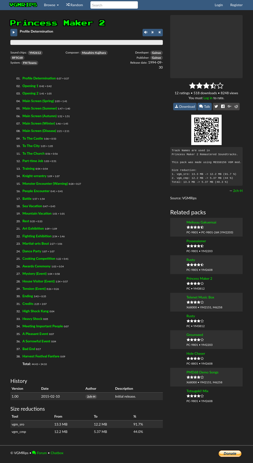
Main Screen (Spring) (38, 101)
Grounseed (195, 335)
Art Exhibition (33, 228)
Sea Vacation (32, 206)
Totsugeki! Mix (198, 391)
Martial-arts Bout (35, 243)
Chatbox (57, 453)
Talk (204, 106)
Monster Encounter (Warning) (45, 183)
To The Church (33, 153)
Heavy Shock (32, 318)
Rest (25, 221)
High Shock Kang (35, 311)
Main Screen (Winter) (38, 123)
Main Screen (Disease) (39, 131)
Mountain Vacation (37, 213)
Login (219, 5)
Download (185, 106)
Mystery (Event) (34, 273)
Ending (27, 296)
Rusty (191, 260)
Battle (27, 198)
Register (236, 5)
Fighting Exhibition (37, 236)
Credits (28, 303)
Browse (51, 5)
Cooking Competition (38, 258)
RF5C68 (17, 57)
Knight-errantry (34, 176)
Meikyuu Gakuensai (201, 222)
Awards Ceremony (36, 266)
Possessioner (196, 241)
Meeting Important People (42, 326)
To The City (31, 146)
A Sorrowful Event (36, 341)
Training (28, 168)
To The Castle (32, 138)
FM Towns (30, 63)
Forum (39, 453)
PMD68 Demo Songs (203, 372)
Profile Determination (39, 78)
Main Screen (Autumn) (39, 116)
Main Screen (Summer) (39, 108)
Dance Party (31, 251)
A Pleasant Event (35, 334)
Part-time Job (32, 161)
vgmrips (23, 5)
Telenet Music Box (200, 297)
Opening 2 (30, 93)
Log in (207, 98)
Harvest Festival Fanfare (41, 356)
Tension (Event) (34, 288)
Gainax (156, 53)
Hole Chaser (196, 353)
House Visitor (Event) (38, 281)
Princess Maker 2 (199, 278)
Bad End (28, 349)
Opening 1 (30, 86)
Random (74, 5)
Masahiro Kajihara (94, 53)
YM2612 (35, 53)
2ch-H (91, 396)
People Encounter (36, 191)
